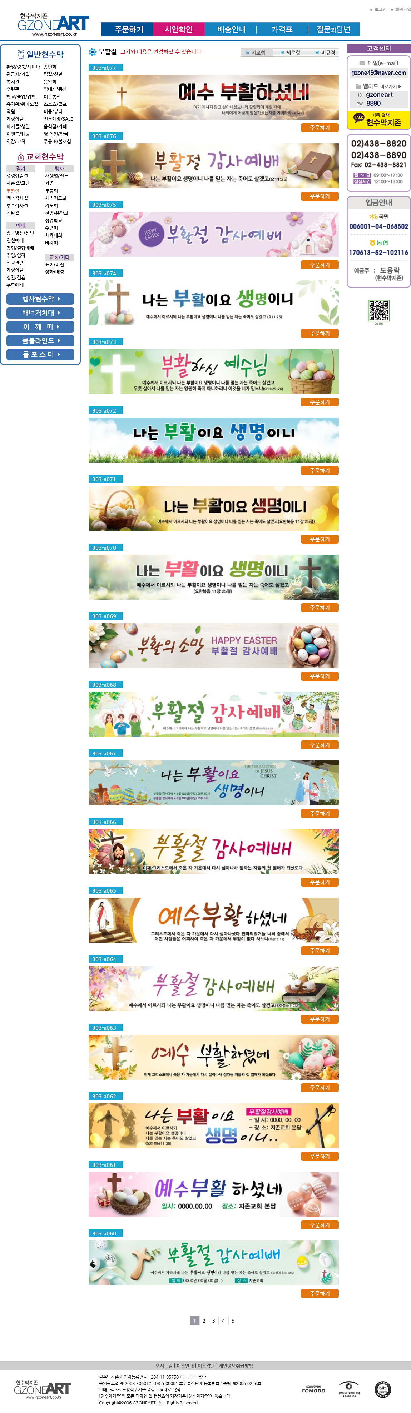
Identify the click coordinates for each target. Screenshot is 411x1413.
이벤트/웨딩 (18, 133)
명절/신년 (53, 74)
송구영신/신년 (20, 232)
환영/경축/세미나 (23, 66)
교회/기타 (59, 257)
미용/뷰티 (53, 111)
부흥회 (51, 190)
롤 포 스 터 (41, 354)
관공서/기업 (18, 74)
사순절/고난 (18, 183)
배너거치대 (41, 312)
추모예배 (15, 285)
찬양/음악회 (56, 213)
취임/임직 (15, 255)
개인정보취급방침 (236, 1365)
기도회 (51, 205)
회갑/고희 (15, 141)
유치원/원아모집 (22, 104)
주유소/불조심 (57, 141)
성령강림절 (17, 175)
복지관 (12, 81)
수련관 (12, 89)
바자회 (51, 242)
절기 (20, 168)
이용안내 (185, 1365)
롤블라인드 (41, 340)
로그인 (378, 9)
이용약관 (206, 1365)
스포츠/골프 (55, 104)
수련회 (51, 227)
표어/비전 (54, 264)
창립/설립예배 (20, 247)
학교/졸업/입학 (21, 96)
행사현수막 (41, 299)
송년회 (50, 66)
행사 (59, 168)
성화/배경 (54, 271)
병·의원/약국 (56, 133)
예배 (20, 225)
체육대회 (53, 235)
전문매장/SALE (58, 118)
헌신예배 (15, 240)
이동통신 (52, 96)
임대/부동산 (55, 89)
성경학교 (53, 220)
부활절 (12, 190)
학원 (10, 111)
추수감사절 (17, 205)
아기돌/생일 (18, 126)
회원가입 (401, 9)
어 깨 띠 (41, 326)
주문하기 (320, 128)
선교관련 (15, 262)
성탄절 (12, 213)
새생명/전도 (56, 175)
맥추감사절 (17, 198)
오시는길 (164, 1365)
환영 (49, 183)
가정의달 (15, 118)
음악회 (50, 81)
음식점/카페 (55, 126)
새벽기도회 (55, 198)
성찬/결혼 (15, 277)
